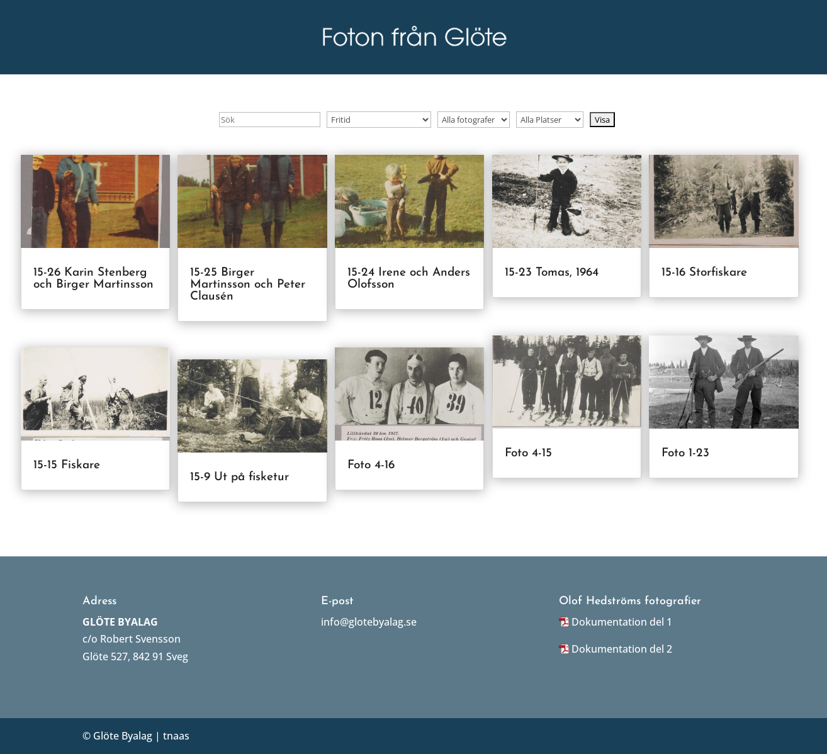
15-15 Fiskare (66, 465)
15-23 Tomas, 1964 (552, 273)
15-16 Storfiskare (704, 273)
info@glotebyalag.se (369, 622)
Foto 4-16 (371, 465)
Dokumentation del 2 (621, 649)
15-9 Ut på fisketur (239, 477)
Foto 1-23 (685, 453)
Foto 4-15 (528, 453)
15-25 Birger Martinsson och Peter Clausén (247, 285)
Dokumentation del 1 (621, 622)
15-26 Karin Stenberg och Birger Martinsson (93, 279)
